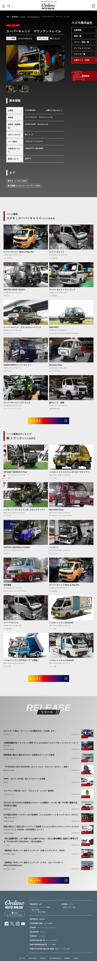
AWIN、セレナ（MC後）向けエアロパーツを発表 (24, 782)
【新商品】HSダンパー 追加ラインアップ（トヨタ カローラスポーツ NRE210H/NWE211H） (34, 867)
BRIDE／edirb (9, 773)
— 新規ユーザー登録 (68, 912)
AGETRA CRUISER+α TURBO (17, 549)
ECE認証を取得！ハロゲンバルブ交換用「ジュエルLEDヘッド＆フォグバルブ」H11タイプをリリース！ (41, 819)
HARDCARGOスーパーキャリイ (17, 365)
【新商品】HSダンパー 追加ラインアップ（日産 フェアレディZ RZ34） (35, 854)
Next (60, 64)
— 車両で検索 (34, 914)
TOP (7, 17)
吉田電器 (7, 587)
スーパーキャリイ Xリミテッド (62, 290)
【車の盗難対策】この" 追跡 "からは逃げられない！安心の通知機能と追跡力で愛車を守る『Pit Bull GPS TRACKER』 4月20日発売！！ (41, 843)
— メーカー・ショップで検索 (40, 912)
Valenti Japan (9, 753)
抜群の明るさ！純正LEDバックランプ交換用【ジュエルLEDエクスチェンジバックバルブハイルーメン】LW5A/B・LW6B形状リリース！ (41, 831)
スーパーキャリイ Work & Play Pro (19, 252)
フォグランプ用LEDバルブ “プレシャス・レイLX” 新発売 (29, 794)
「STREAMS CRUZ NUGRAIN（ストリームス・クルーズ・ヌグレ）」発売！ (36, 770)
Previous (10, 64)
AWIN (6, 785)
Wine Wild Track (56, 511)
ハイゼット (54, 549)
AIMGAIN (7, 812)
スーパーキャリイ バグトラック (17, 403)
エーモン (7, 848)
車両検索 (15, 17)
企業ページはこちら (53, 110)
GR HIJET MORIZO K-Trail (15, 474)
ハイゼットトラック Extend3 (61, 662)
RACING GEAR (10, 857)
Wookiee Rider (55, 365)
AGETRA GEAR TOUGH (14, 290)
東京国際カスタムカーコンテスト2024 (24, 186)
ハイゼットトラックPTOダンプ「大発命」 (21, 662)
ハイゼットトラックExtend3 (61, 624)
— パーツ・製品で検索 (37, 917)
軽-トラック (55, 38)
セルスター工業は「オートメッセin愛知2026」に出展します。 (30, 734)
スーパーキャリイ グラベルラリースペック (22, 327)
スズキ (22, 17)
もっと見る (38, 421)
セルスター (8, 738)
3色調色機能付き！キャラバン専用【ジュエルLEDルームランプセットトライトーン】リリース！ (41, 747)
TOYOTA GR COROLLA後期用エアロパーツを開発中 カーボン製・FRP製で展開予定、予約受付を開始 (41, 807)
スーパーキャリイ (33, 17)
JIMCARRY (54, 327)
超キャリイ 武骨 (56, 403)
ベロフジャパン (9, 797)
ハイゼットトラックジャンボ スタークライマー (69, 474)
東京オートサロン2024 (17, 181)
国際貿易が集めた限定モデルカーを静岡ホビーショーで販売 (29, 758)
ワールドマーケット (11, 761)
